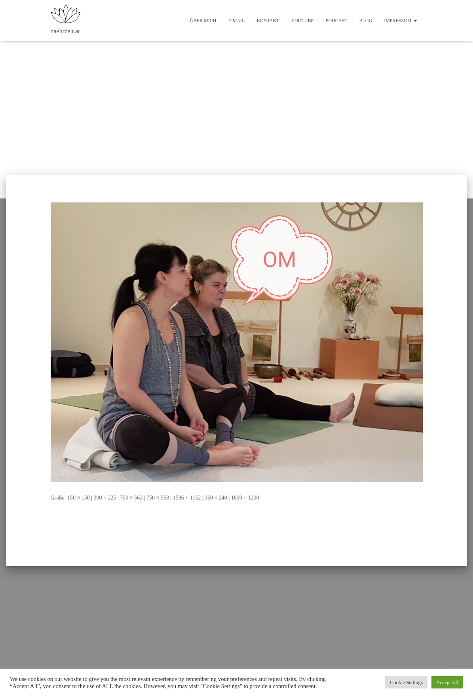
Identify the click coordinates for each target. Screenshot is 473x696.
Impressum (400, 20)
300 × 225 (105, 498)
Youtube (302, 20)
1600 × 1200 (245, 498)
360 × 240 (216, 498)
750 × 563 (131, 498)
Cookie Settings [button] (406, 682)
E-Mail (236, 20)
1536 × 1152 (187, 498)
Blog (365, 20)
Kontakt (267, 20)
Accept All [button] (447, 682)
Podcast (337, 20)
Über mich (203, 20)
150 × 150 (78, 498)
